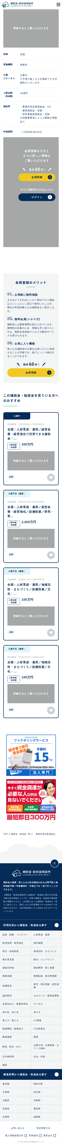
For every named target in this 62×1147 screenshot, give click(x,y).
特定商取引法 (43, 1128)
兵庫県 (5, 1117)
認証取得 (7, 995)
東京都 (5, 1084)
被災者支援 (8, 959)
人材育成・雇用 (42, 934)
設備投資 (7, 985)
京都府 (37, 1100)
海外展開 (38, 943)
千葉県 (5, 1092)
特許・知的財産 (10, 951)
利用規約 (33, 1135)
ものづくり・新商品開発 (46, 995)
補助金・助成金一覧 (20, 834)
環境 (36, 1037)
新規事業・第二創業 (44, 967)
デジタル (38, 1004)
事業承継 (7, 976)
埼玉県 (37, 1092)
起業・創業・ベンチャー (15, 934)
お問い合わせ (18, 1128)
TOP (5, 834)
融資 (4, 1065)
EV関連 (37, 1020)
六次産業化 (39, 1028)
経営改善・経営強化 (12, 943)
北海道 (5, 1108)
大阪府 (5, 1100)
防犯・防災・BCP (11, 1046)
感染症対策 (8, 967)
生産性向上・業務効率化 (15, 1004)
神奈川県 (38, 1084)
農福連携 (7, 1037)
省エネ (37, 1012)
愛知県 (37, 1108)
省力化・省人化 (10, 1012)
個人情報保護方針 (14, 1135)
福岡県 (37, 1117)
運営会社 (48, 1135)
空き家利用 (8, 1056)
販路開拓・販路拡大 (12, 1028)
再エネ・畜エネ (10, 1020)
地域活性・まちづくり (45, 951)
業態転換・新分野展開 (45, 976)
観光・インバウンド (44, 959)
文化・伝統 (39, 1056)
